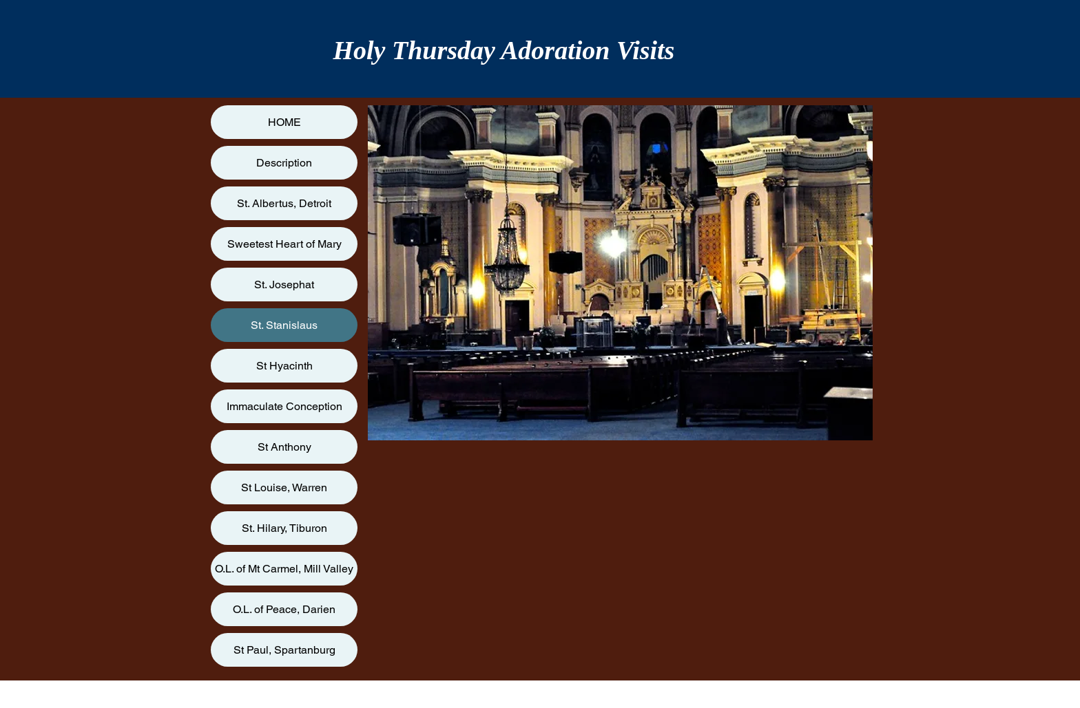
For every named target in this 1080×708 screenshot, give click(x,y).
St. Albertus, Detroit (284, 203)
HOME (284, 122)
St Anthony (284, 446)
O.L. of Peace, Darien (284, 609)
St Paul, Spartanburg (284, 649)
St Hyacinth (284, 365)
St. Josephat (284, 284)
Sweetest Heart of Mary (284, 243)
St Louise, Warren (284, 487)
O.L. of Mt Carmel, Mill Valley (284, 568)
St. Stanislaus (284, 325)
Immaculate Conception (284, 406)
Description (284, 162)
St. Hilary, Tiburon (284, 528)
